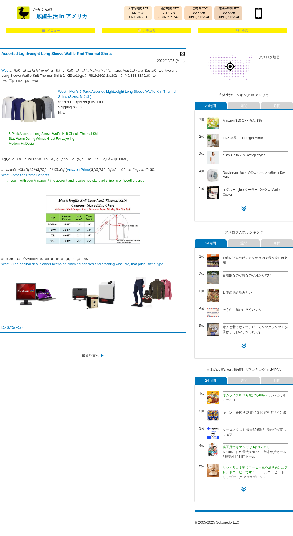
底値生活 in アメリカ (61, 16)
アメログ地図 (269, 57)
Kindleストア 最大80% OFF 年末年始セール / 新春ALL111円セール (254, 452)
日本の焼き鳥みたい (237, 292)
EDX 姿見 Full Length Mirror (243, 138)
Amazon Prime (78, 170)
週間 (243, 106)
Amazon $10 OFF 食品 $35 (242, 120)
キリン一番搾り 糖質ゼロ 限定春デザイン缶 (254, 412)
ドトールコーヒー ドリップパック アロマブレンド (255, 472)
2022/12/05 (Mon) (171, 61)
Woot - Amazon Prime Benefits (25, 175)
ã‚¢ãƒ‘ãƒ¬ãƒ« (13, 327)
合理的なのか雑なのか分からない (247, 275)
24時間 (210, 106)
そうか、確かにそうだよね (242, 310)
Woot (5, 70)
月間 (277, 106)
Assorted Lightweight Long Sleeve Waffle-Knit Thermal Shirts (56, 53)
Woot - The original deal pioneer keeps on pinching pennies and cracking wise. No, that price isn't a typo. (82, 264)
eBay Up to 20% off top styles (244, 155)
